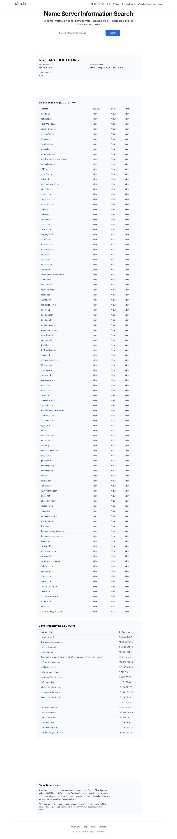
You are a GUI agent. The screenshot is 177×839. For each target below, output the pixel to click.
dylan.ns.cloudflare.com (52, 642)
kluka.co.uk (46, 375)
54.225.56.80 (125, 677)
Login (160, 4)
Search (112, 33)
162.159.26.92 (125, 652)
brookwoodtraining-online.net (54, 159)
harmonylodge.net (49, 586)
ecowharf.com (47, 204)
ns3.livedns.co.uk (48, 712)
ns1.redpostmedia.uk (50, 672)
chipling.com (46, 370)
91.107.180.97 (125, 722)
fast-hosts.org (47, 134)
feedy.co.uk (46, 601)
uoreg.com (46, 194)
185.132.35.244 (126, 712)
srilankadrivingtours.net (51, 611)
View (95, 114)
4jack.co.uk (46, 320)
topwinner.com (47, 521)
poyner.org (46, 481)
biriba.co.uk (46, 556)
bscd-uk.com (47, 405)
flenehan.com (47, 144)
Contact (102, 827)
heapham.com (47, 289)
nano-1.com (46, 174)
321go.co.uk (46, 390)
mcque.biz (45, 254)
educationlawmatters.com (52, 410)
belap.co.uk (46, 219)
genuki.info (46, 460)
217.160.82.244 (126, 647)
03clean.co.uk (47, 365)
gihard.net (45, 496)
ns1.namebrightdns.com (52, 677)
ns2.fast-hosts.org (49, 727)
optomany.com (47, 420)
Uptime (116, 4)
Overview (75, 827)
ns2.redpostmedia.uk (50, 662)
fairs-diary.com (47, 335)
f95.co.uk (45, 179)
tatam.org (45, 445)
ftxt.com (44, 430)
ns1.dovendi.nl (47, 637)
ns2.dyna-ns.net (48, 717)
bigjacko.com (47, 566)
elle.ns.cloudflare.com (51, 697)
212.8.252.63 (125, 682)
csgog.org (45, 199)
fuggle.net (45, 355)
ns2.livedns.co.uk (48, 647)
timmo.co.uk (46, 340)
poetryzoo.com (48, 415)
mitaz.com (45, 606)
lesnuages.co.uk (48, 305)
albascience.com (48, 501)
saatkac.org (46, 486)
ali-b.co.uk (45, 310)
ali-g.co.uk (45, 385)
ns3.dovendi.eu (47, 722)
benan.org (45, 395)
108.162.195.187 (126, 642)
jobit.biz (44, 475)
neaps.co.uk (46, 119)
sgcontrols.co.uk (48, 124)
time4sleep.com (48, 380)
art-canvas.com (48, 325)
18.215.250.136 (125, 732)
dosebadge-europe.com (52, 536)
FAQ (85, 827)
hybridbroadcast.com (50, 561)
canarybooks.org (49, 164)
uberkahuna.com (49, 400)
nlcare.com (46, 455)
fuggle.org (45, 511)
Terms (93, 827)
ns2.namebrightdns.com (52, 732)
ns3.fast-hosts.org (49, 707)
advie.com (45, 541)
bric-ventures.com (49, 360)
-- (41, 702)
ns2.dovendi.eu (47, 682)
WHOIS (93, 4)
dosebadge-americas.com (52, 531)
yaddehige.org (47, 465)
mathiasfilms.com (49, 516)
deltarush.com (47, 435)
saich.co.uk (46, 229)
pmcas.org (45, 139)
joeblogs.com (47, 315)
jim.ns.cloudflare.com (50, 692)
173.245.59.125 (126, 692)
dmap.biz (45, 345)
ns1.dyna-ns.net (48, 652)
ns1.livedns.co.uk (48, 667)
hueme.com (46, 239)
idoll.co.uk (45, 224)
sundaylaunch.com (49, 596)
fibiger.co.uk (46, 284)
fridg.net (44, 209)
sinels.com (45, 269)
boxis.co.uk (46, 576)
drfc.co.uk (45, 526)
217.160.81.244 (45, 67)
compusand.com (48, 154)
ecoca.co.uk (46, 264)
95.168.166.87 (125, 637)
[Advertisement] (88, 46)
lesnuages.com (47, 234)
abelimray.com (47, 249)
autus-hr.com (47, 244)
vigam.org (45, 425)
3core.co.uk (46, 259)
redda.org (45, 214)
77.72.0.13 (123, 672)
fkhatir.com (46, 279)
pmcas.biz (45, 149)
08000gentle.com (49, 491)
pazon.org (45, 295)
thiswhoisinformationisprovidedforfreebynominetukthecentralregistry (72, 657)
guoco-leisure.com (49, 330)
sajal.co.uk (45, 591)
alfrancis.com (47, 189)
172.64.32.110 (125, 697)
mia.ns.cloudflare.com (51, 687)
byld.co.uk (45, 114)
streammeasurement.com (52, 274)
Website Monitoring (146, 4)
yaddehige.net (47, 470)
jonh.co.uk (45, 546)
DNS (108, 4)
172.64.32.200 (125, 687)
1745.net (44, 169)
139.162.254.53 (126, 662)
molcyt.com (46, 571)
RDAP (101, 4)
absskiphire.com (48, 551)
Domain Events (128, 4)
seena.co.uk (46, 581)
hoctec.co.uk (47, 506)
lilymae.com (46, 300)
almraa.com (46, 440)
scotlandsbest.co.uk (50, 184)
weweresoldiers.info (50, 450)
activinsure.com (48, 129)
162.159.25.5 (124, 717)
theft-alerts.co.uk (48, 350)
